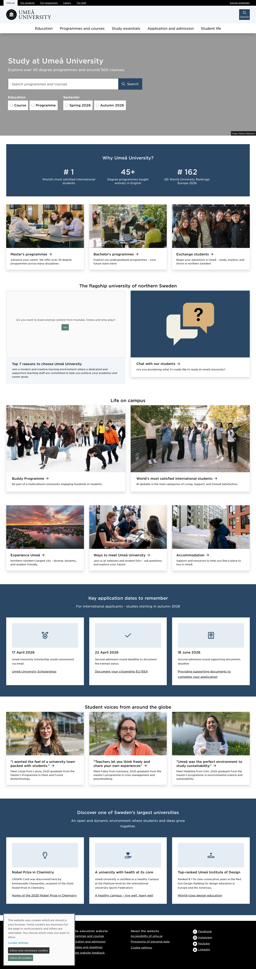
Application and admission (170, 28)
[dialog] (39, 939)
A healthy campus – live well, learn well (124, 895)
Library (67, 2)
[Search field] (63, 84)
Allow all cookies (21, 957)
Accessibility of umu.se (146, 936)
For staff (81, 2)
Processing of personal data (150, 941)
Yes (65, 327)
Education (44, 28)
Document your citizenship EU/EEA (121, 671)
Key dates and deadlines (85, 947)
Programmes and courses (82, 28)
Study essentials (126, 28)
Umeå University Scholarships (34, 671)
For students (27, 2)
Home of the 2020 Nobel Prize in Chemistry (44, 895)
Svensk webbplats (240, 2)
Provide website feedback (86, 952)
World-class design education (200, 895)
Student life (211, 28)
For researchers (49, 2)
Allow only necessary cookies (29, 950)
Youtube (204, 943)
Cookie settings (141, 947)
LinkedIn (204, 949)
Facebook (205, 931)
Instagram (205, 937)
